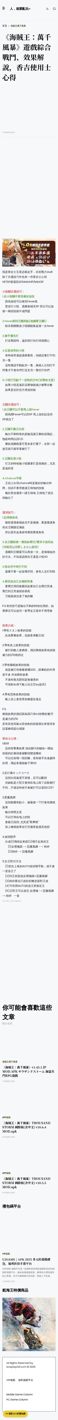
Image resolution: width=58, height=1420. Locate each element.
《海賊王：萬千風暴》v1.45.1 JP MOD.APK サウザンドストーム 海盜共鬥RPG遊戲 (28, 1071)
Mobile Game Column (19, 1394)
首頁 (4, 25)
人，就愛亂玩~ (20, 9)
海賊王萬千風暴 (18, 25)
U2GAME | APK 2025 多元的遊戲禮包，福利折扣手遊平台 (26, 1261)
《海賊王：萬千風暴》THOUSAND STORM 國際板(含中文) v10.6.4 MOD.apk (26, 1127)
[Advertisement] (29, 108)
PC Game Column (17, 1399)
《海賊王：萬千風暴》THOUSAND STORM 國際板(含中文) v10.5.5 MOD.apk (26, 1182)
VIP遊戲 (6, 1253)
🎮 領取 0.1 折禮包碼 (15, 1413)
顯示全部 (7, 1023)
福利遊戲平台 (25, 1380)
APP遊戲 (6, 1117)
